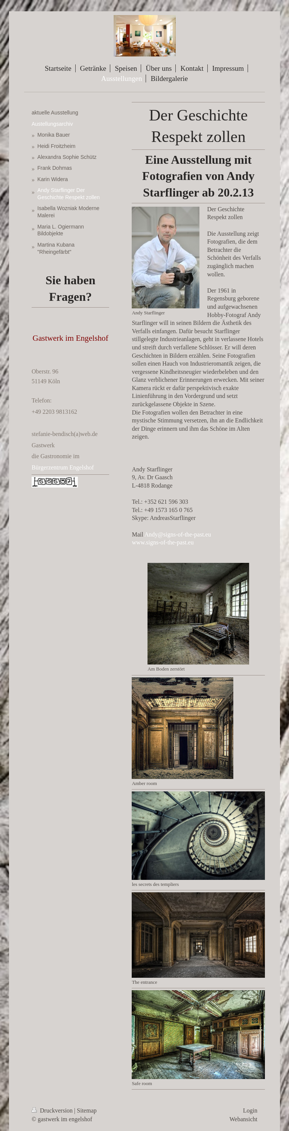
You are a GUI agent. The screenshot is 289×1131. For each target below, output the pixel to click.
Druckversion (53, 1110)
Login (250, 1110)
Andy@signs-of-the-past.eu (177, 534)
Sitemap (86, 1110)
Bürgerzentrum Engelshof (63, 467)
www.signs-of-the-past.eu (162, 542)
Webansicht (243, 1119)
